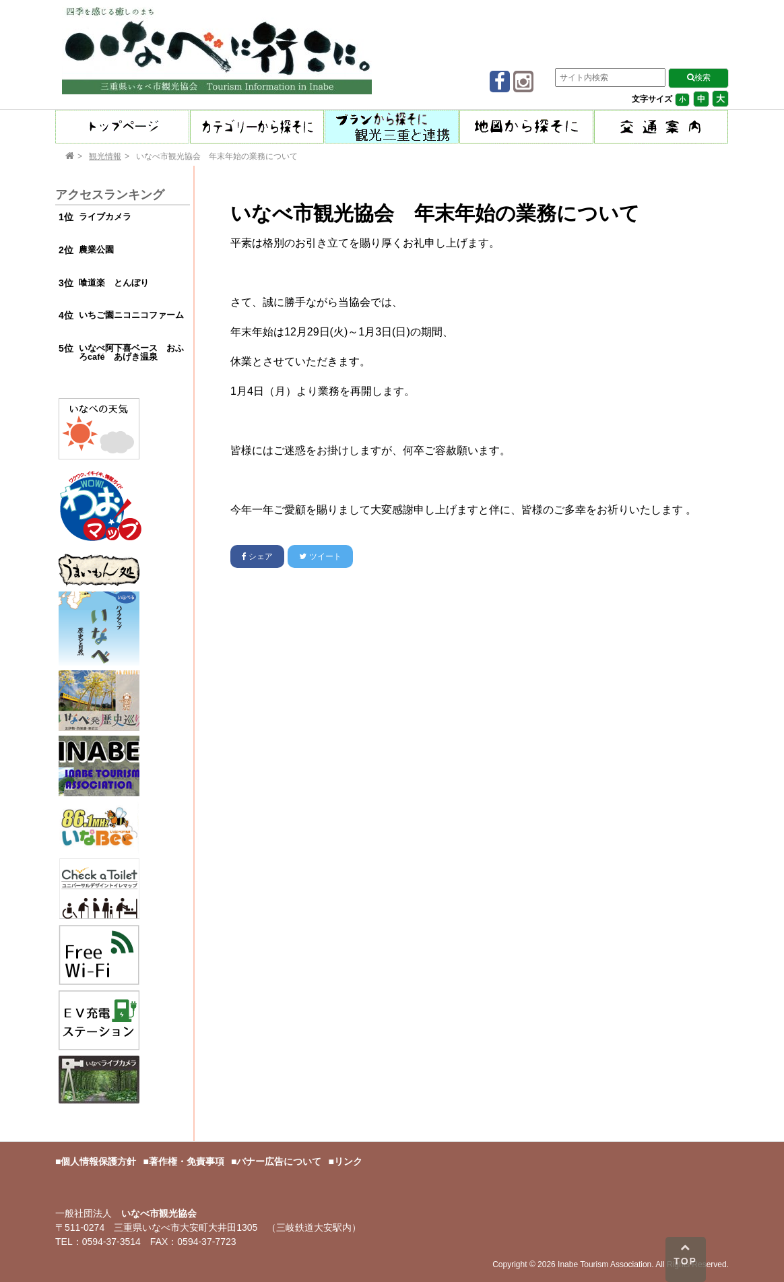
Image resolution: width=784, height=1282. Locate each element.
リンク (348, 1161)
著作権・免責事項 (186, 1161)
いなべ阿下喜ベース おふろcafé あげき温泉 (131, 352)
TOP (685, 1254)
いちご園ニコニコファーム (131, 315)
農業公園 (96, 250)
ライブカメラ (105, 217)
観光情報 (105, 156)
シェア (257, 556)
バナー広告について (278, 1161)
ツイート (320, 556)
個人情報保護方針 (98, 1161)
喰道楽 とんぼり (114, 283)
